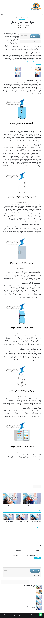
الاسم (40, 545)
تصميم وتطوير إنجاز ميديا (5, 615)
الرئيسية (28, 17)
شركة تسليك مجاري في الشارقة (28, 586)
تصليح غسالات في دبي (30, 606)
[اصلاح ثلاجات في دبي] (18, 69)
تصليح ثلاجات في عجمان (24, 521)
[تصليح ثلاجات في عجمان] (22, 517)
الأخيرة (22, 581)
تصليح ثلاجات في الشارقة (10, 521)
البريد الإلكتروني (38, 550)
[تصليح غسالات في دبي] (38, 608)
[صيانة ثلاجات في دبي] (38, 74)
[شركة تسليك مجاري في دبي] (38, 603)
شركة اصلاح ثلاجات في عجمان (36, 521)
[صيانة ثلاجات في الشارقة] (18, 74)
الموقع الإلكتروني (18, 550)
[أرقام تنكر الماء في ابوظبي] (38, 593)
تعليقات (8, 581)
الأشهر (36, 581)
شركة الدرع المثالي (30, 61)
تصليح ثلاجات (24, 17)
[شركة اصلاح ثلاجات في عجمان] (35, 517)
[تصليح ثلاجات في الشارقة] (8, 517)
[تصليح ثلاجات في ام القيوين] (38, 69)
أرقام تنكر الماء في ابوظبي (29, 591)
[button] (40, 614)
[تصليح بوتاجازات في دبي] (38, 598)
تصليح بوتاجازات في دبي (30, 596)
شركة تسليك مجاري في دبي (29, 601)
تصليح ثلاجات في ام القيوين (29, 67)
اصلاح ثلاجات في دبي (10, 67)
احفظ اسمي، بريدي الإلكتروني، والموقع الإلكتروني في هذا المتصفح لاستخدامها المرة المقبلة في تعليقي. (24, 555)
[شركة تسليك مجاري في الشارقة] (38, 587)
